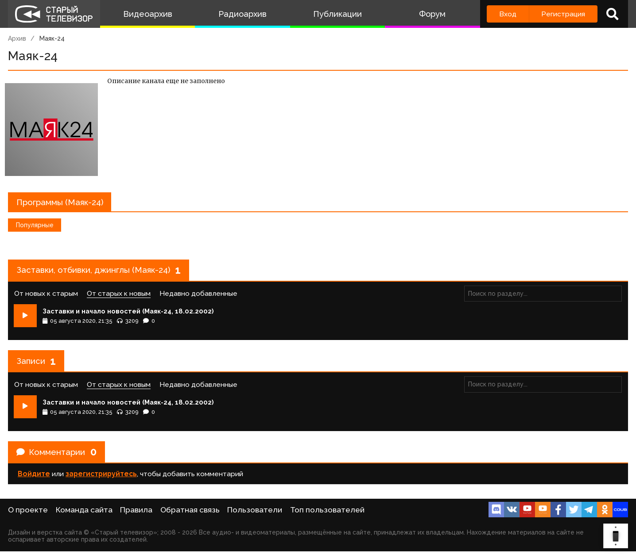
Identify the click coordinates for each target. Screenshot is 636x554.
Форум (432, 14)
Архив (17, 38)
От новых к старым (46, 297)
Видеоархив (147, 14)
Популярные (35, 226)
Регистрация (563, 14)
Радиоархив (242, 14)
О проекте (28, 512)
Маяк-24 (52, 38)
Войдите (34, 485)
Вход (507, 14)
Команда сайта (84, 512)
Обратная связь (190, 512)
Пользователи (254, 512)
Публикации (337, 14)
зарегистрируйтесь (101, 485)
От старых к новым (119, 297)
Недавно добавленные (198, 297)
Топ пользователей (327, 512)
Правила (136, 512)
